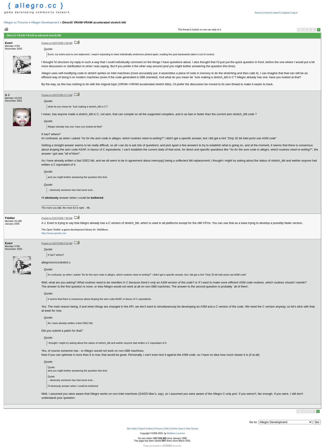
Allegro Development (45, 22)
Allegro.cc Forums (16, 22)
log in (295, 12)
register (286, 12)
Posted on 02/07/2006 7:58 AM (57, 218)
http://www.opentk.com (54, 233)
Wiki (167, 428)
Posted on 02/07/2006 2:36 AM (57, 43)
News (150, 428)
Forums (159, 428)
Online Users (177, 428)
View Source (192, 428)
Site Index (132, 428)
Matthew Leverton (176, 433)
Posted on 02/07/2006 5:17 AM (57, 95)
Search (142, 428)
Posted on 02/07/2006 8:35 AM (57, 243)
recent (267, 12)
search (276, 12)
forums (258, 12)
